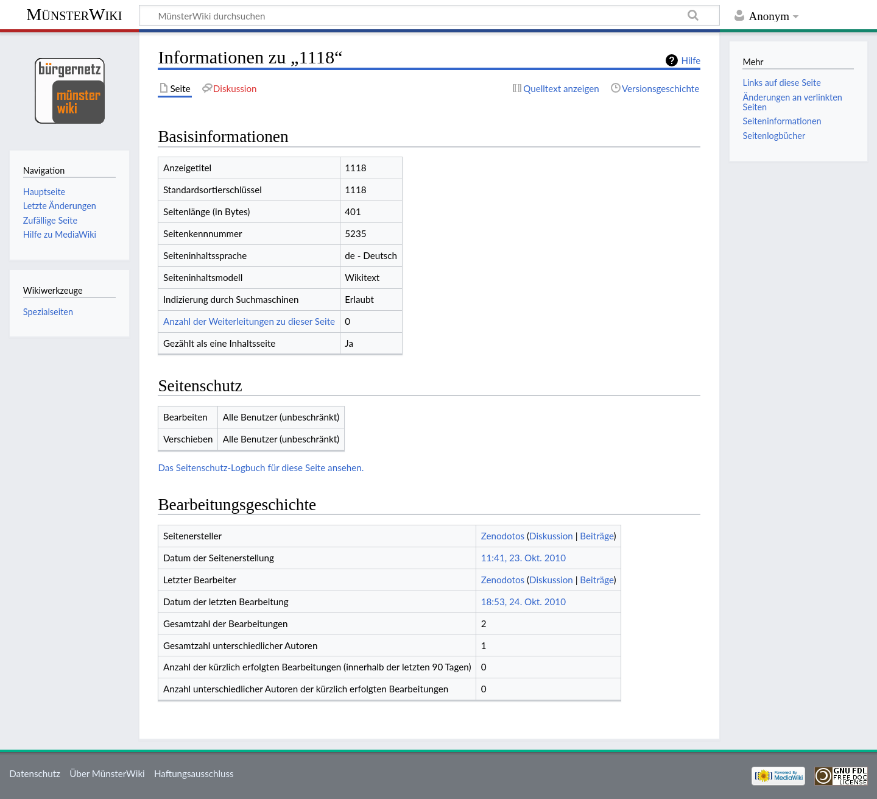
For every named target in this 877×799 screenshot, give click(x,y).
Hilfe (690, 60)
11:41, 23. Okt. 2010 (523, 557)
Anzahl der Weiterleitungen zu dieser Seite (249, 321)
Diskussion (551, 535)
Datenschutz (34, 773)
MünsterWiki (74, 14)
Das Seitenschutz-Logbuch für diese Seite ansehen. (261, 467)
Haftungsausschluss (194, 773)
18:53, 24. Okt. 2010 (523, 601)
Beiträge (596, 535)
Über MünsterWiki (107, 773)
